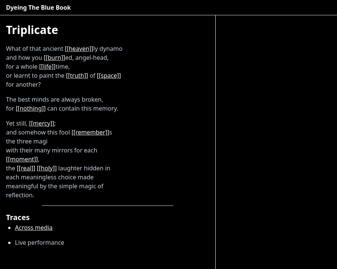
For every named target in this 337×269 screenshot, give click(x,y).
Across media (33, 227)
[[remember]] (90, 132)
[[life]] (47, 66)
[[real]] (26, 168)
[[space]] (109, 75)
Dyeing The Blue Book (38, 7)
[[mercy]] (41, 123)
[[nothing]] (31, 108)
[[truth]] (77, 75)
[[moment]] (22, 159)
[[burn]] (54, 57)
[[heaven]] (79, 48)
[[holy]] (47, 168)
